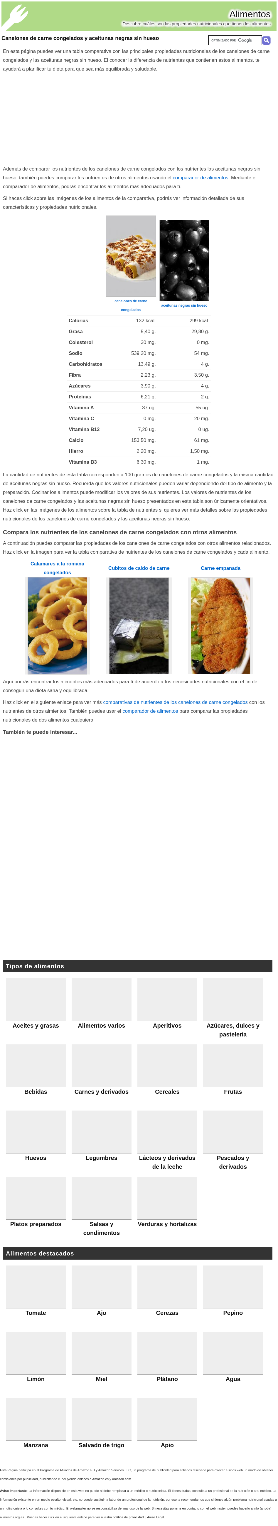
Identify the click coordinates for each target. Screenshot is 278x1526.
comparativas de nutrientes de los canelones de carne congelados (175, 702)
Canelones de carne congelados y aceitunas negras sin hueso (80, 38)
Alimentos (250, 14)
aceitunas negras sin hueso (184, 305)
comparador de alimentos (200, 178)
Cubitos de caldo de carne (139, 568)
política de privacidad (128, 1517)
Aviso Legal (155, 1517)
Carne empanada (220, 568)
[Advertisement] (139, 117)
